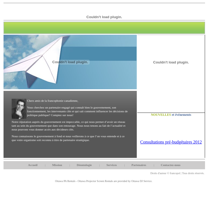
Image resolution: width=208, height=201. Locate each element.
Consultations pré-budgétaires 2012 (171, 142)
